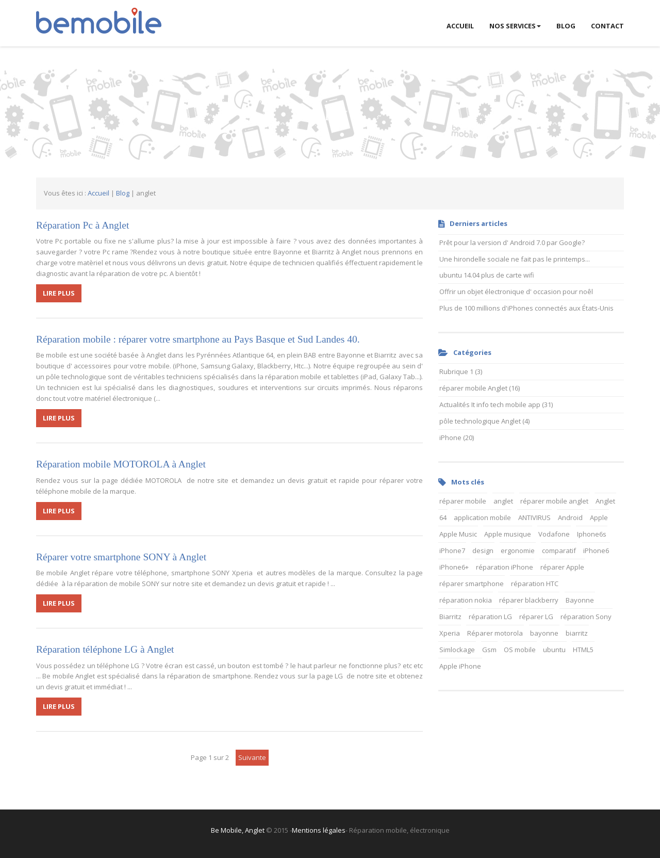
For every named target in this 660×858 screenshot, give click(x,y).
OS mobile (520, 649)
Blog (122, 193)
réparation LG (490, 616)
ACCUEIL (460, 25)
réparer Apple (562, 567)
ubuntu (554, 649)
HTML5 (583, 649)
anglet (503, 501)
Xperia (449, 633)
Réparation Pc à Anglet (82, 225)
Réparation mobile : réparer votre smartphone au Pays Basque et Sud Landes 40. (198, 339)
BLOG (565, 25)
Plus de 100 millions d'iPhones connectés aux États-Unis (526, 308)
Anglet (605, 501)
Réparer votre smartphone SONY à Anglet (121, 557)
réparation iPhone (504, 567)
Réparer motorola (495, 633)
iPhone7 (452, 550)
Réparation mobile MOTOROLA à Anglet (121, 464)
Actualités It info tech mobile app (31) (496, 404)
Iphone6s (591, 534)
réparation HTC (534, 583)
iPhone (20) (456, 437)
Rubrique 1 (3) (460, 371)
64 (443, 517)
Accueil (98, 193)
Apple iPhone (460, 666)
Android (570, 517)
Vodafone (554, 534)
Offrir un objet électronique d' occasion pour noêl (516, 291)
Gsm (489, 649)
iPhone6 (596, 550)
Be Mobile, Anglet (238, 830)
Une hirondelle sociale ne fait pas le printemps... (514, 259)
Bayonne (580, 600)
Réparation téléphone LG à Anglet (105, 649)
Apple (599, 517)
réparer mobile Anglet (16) (479, 388)
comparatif (559, 550)
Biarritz (450, 616)
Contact (607, 25)
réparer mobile (462, 501)
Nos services (515, 25)
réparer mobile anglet (554, 501)
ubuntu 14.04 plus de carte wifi (486, 275)
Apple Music (458, 534)
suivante (252, 757)
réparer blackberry (528, 600)
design (482, 550)
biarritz (577, 633)
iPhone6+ (454, 567)
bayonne (544, 633)
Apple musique (507, 534)
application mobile (482, 517)
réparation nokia (465, 600)
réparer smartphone (471, 583)
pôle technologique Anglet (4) (484, 421)
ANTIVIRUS (534, 517)
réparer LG (536, 616)
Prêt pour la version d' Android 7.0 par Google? (512, 242)
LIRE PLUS (59, 293)
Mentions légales (318, 830)
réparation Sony (586, 616)
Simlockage (457, 649)
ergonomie (518, 550)
